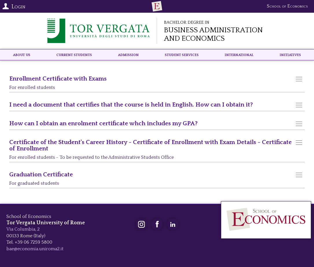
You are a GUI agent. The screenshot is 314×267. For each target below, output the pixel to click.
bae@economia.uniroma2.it (35, 248)
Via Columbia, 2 (23, 229)
